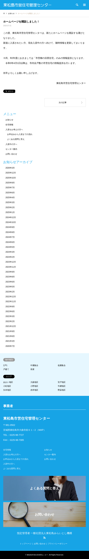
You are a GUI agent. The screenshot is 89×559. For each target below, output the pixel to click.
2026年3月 (10, 168)
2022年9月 (10, 306)
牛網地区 (62, 386)
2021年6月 (10, 336)
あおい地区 (8, 382)
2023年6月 (10, 282)
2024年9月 (10, 227)
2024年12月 (11, 217)
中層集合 (34, 365)
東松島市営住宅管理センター (37, 555)
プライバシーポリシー (57, 544)
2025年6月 (10, 192)
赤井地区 (34, 390)
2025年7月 (10, 187)
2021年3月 (10, 341)
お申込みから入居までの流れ (19, 134)
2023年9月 (10, 272)
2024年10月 (11, 222)
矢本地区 (7, 390)
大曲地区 (34, 382)
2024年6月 (10, 242)
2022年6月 (10, 311)
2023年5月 (10, 287)
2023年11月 (11, 267)
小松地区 (7, 386)
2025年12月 (11, 173)
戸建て (6, 369)
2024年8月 (10, 232)
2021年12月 (11, 326)
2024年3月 (10, 252)
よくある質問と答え (16, 139)
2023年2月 (10, 292)
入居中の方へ (11, 144)
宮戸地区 (62, 382)
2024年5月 (10, 247)
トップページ (25, 544)
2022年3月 (10, 316)
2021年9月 (10, 331)
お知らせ (9, 120)
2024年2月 (10, 257)
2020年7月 (10, 346)
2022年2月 (10, 321)
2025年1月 (10, 212)
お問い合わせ (11, 154)
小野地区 (34, 386)
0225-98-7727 (17, 435)
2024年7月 (10, 237)
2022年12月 (11, 296)
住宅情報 (9, 125)
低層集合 (62, 365)
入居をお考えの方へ (14, 129)
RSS (44, 538)
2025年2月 (10, 207)
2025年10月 (11, 178)
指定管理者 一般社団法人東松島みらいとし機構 (44, 533)
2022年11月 (11, 301)
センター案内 (11, 149)
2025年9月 (10, 183)
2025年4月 (10, 197)
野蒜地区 (62, 390)
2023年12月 (11, 262)
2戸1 (5, 365)
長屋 (32, 369)
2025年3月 (10, 202)
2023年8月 (10, 277)
